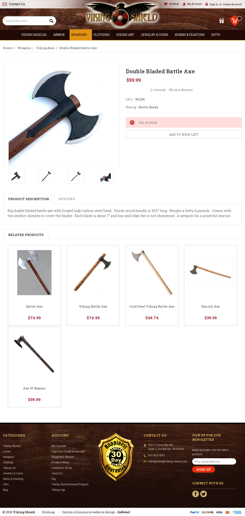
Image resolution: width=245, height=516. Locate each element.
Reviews (67, 199)
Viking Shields (35, 35)
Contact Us (17, 4)
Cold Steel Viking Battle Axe (152, 306)
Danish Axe (210, 306)
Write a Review (181, 90)
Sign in (214, 4)
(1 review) (158, 90)
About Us (57, 473)
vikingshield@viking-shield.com (167, 461)
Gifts (217, 35)
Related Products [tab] (26, 235)
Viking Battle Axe (93, 306)
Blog (5, 490)
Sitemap (48, 512)
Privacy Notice (60, 462)
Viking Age (58, 490)
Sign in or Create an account (68, 451)
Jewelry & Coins (156, 35)
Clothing (103, 35)
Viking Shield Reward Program (70, 484)
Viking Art (127, 35)
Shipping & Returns (63, 457)
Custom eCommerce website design (88, 512)
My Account (194, 3)
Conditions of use (62, 468)
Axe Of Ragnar (34, 388)
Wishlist (174, 3)
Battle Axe (34, 306)
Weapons (80, 35)
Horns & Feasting (191, 35)
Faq (54, 479)
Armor (60, 35)
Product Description (28, 199)
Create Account (232, 4)
